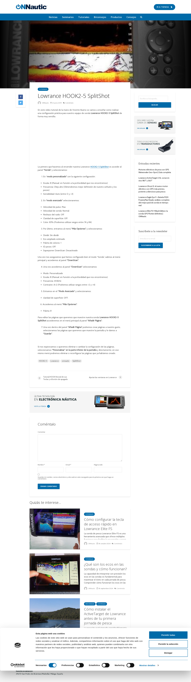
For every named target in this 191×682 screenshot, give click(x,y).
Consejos (131, 17)
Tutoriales (83, 17)
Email (68, 465)
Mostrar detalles (147, 676)
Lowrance (55, 361)
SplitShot (77, 361)
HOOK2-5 (43, 361)
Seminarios (68, 17)
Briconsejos (100, 17)
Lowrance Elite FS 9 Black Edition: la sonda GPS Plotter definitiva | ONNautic (153, 214)
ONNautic (43, 103)
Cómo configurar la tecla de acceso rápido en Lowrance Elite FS (104, 524)
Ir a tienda (164, 7)
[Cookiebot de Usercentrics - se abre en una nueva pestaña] (18, 677)
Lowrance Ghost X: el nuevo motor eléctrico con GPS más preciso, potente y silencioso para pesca (153, 189)
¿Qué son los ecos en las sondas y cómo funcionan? (105, 566)
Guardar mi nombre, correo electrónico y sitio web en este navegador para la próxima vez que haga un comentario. (76, 478)
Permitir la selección (168, 655)
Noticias (53, 17)
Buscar (155, 105)
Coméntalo (69, 103)
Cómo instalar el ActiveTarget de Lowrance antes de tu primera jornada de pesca (105, 616)
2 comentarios (118, 633)
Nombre (41, 465)
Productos (116, 17)
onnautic (65, 361)
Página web (98, 465)
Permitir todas (168, 646)
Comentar (41, 432)
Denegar (168, 664)
